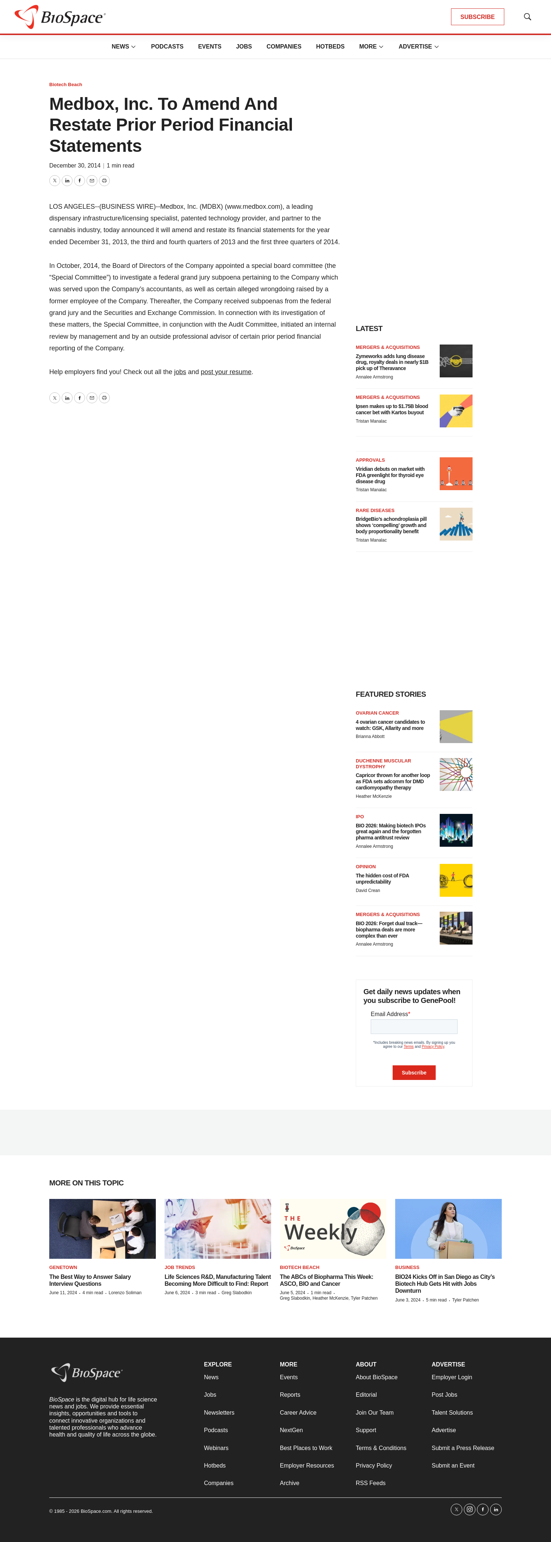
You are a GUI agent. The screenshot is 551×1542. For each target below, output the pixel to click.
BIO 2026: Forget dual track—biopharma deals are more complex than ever (389, 929)
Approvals (370, 460)
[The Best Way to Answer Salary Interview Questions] (102, 1229)
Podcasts (167, 46)
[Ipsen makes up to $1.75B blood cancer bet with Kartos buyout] (456, 411)
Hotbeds (330, 46)
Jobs (244, 46)
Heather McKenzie (374, 796)
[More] (133, 47)
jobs (180, 372)
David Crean (368, 890)
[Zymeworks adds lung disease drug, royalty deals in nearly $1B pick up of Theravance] (456, 361)
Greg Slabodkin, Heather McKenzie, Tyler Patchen (329, 1298)
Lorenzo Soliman (125, 1292)
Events (209, 46)
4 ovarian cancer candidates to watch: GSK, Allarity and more (390, 725)
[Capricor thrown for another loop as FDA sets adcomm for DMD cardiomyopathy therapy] (456, 774)
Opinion (366, 866)
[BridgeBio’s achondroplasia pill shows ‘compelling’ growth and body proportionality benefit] (456, 524)
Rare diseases (375, 510)
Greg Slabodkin (236, 1292)
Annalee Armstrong (374, 377)
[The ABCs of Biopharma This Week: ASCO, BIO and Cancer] (333, 1229)
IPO (360, 816)
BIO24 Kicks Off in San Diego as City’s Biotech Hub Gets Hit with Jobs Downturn (445, 1284)
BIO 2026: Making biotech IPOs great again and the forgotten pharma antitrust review (391, 832)
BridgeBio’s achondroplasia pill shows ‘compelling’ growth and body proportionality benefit (391, 525)
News (120, 46)
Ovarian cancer (377, 713)
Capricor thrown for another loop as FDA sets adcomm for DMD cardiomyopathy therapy (393, 781)
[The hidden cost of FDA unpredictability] (456, 880)
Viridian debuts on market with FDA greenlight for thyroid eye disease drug (390, 475)
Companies (283, 46)
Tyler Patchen (465, 1300)
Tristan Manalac (371, 421)
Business (407, 1267)
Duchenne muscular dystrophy (383, 763)
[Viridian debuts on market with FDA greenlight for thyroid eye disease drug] (456, 473)
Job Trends (180, 1267)
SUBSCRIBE (478, 17)
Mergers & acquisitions (388, 347)
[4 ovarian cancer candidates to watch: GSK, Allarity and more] (456, 726)
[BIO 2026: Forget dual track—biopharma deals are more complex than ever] (456, 928)
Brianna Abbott (370, 736)
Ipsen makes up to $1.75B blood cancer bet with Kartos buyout (392, 409)
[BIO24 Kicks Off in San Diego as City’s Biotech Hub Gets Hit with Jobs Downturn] (448, 1229)
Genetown (63, 1267)
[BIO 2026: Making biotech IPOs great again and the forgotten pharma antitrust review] (456, 830)
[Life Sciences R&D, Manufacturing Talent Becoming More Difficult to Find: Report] (218, 1229)
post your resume (226, 372)
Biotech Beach (65, 84)
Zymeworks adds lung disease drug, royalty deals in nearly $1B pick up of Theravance (392, 362)
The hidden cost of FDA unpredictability (382, 879)
